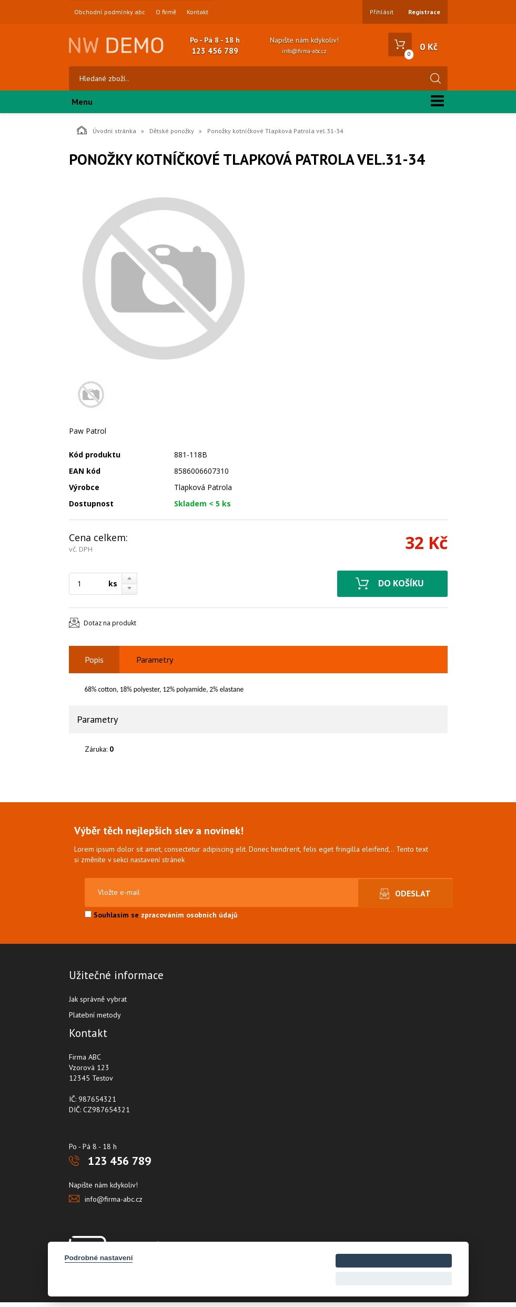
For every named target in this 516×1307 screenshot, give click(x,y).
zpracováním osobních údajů (189, 919)
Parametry (154, 664)
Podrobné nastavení (99, 1258)
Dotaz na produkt (110, 627)
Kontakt (197, 12)
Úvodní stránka (106, 134)
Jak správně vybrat (98, 1004)
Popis (94, 664)
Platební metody (95, 1019)
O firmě (166, 12)
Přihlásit (381, 12)
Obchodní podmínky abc (109, 12)
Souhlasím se (161, 919)
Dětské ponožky (171, 135)
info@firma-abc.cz (304, 51)
